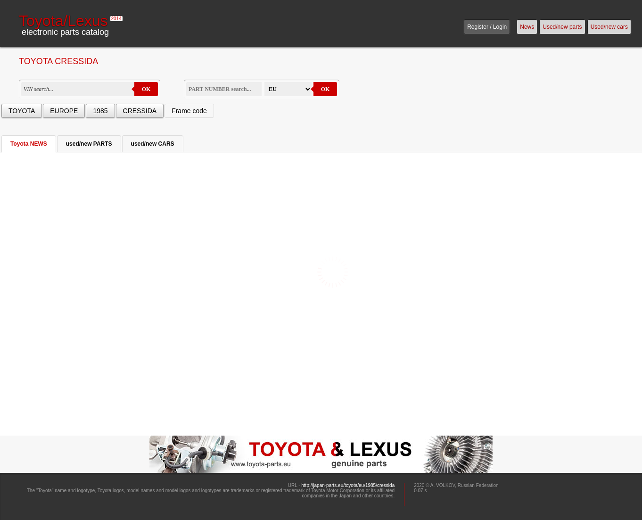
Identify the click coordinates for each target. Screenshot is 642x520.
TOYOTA (21, 111)
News (527, 27)
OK (146, 89)
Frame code (189, 111)
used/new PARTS (89, 143)
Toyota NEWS (28, 143)
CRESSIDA (140, 111)
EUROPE (64, 111)
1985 (100, 111)
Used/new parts (562, 27)
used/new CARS (152, 143)
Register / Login (487, 27)
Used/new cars (609, 27)
